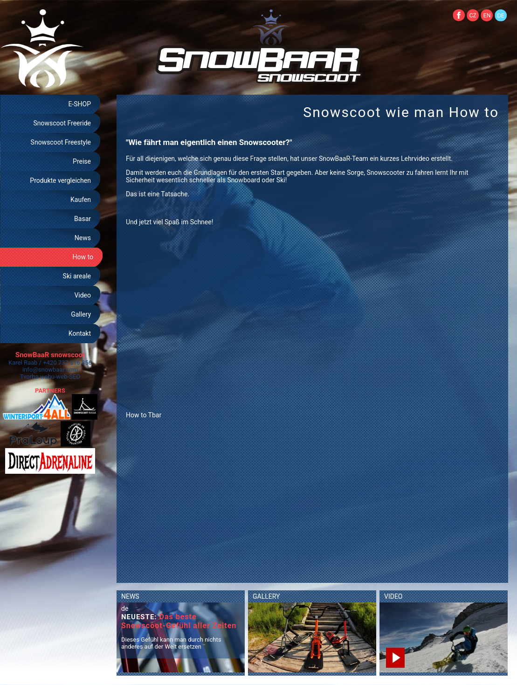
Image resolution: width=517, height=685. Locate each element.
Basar (82, 218)
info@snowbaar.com (50, 369)
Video (82, 295)
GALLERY (266, 596)
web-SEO (68, 376)
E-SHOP (79, 104)
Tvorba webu (37, 376)
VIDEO (393, 596)
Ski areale (77, 276)
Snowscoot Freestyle (61, 142)
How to (83, 257)
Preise (82, 161)
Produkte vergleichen (60, 180)
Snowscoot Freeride (62, 123)
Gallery (81, 314)
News (83, 238)
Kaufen (80, 199)
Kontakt (80, 333)
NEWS (130, 596)
